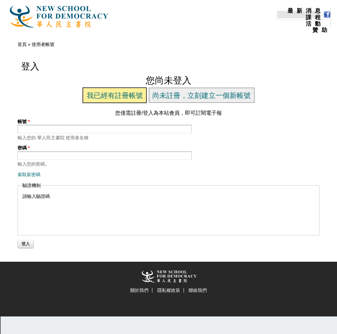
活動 (315, 24)
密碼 (24, 148)
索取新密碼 (29, 174)
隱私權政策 (168, 290)
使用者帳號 (43, 44)
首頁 (22, 44)
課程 (315, 17)
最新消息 (306, 11)
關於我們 (139, 290)
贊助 (321, 30)
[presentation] (75, 213)
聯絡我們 (198, 290)
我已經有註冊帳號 (115, 95)
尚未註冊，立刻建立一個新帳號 (201, 95)
